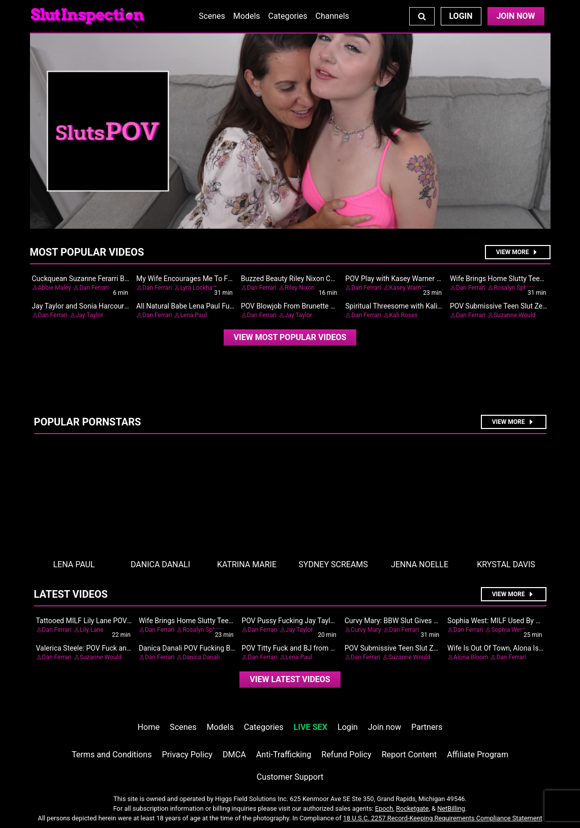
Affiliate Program (477, 754)
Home (149, 727)
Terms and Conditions (112, 754)
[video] (290, 337)
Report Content (409, 754)
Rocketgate (412, 808)
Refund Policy (346, 754)
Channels (332, 16)
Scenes (212, 16)
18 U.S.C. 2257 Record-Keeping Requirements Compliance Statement (442, 818)
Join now (384, 727)
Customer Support (290, 777)
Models (246, 16)
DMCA (234, 754)
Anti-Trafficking (284, 754)
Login (460, 16)
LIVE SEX (310, 727)
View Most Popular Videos (290, 337)
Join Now (515, 16)
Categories (288, 16)
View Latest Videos (290, 679)
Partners (426, 727)
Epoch (384, 808)
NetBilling (451, 808)
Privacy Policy (187, 754)
